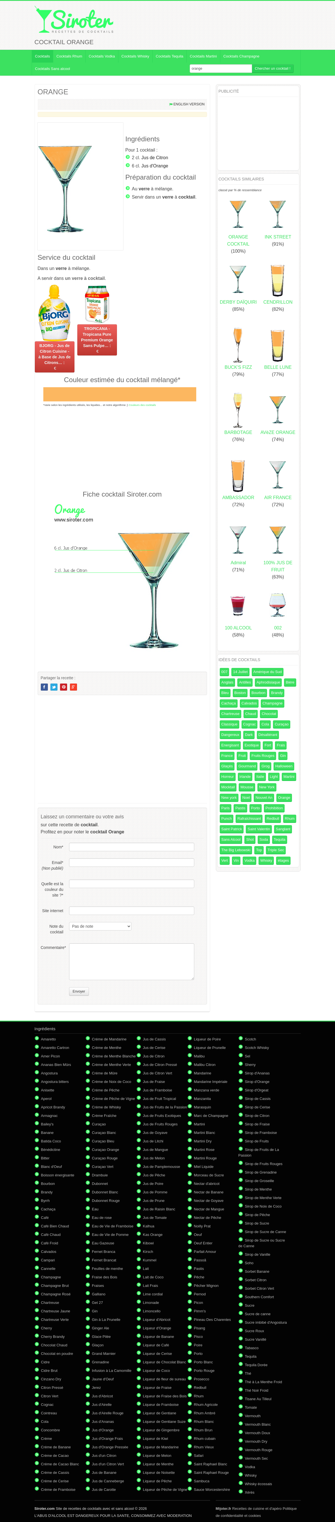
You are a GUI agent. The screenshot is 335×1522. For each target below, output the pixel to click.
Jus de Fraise (154, 1082)
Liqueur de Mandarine (161, 1447)
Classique (229, 724)
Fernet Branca (103, 1251)
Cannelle (48, 1268)
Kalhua (148, 1226)
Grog (265, 766)
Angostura (49, 1073)
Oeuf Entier (203, 1243)
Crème (46, 1438)
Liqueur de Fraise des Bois (165, 1396)
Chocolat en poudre (57, 1353)
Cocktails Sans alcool (52, 69)
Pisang (199, 1328)
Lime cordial (153, 1294)
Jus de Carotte (104, 1489)
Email (52, 865)
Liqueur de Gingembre (161, 1430)
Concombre (50, 1430)
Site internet (52, 910)
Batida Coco (51, 1141)
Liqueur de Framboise (161, 1404)
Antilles (245, 682)
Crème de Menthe (106, 1048)
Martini (289, 776)
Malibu (199, 1056)
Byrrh (45, 1201)
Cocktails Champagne (241, 56)
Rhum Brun (203, 1430)
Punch (226, 818)
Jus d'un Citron (104, 1455)
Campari (48, 1260)
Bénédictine (50, 1150)
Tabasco (252, 1348)
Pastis (240, 808)
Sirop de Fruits (257, 1141)
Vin (236, 860)
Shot (250, 839)
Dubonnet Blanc (105, 1192)
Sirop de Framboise (261, 1133)
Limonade (151, 1302)
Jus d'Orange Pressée (110, 1447)
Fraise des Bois (105, 1277)
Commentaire (52, 947)
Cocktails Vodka (102, 56)
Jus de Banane (104, 1472)
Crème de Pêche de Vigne (113, 1099)
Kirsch (148, 1251)
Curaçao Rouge (105, 1158)
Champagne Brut (55, 1285)
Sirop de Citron (257, 1116)
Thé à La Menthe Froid (263, 1382)
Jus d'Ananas (103, 1421)
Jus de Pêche (154, 1175)
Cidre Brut (49, 1370)
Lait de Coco (153, 1277)
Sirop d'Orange (257, 1082)
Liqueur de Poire (207, 1039)
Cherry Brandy (53, 1336)
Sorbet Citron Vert (259, 1288)
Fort (267, 745)
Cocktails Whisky (135, 56)
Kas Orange (153, 1234)
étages (283, 860)
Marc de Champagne (211, 1116)
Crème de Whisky (106, 1107)
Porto (255, 808)
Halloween (284, 766)
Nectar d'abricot (207, 1184)
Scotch (250, 1039)
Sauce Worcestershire (212, 1489)
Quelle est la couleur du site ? (52, 889)
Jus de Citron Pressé (160, 1065)
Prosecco (201, 1379)
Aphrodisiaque (268, 682)
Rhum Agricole (206, 1404)
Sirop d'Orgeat (256, 1090)
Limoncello (152, 1311)
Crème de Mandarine (109, 1039)
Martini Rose (204, 1150)
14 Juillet (240, 672)
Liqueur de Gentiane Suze (164, 1421)
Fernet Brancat (104, 1260)
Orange (284, 797)
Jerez (96, 1387)
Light (274, 776)
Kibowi (148, 1243)
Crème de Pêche (106, 1090)
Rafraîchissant (249, 818)
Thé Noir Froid (256, 1390)
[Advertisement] (122, 448)
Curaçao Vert (103, 1167)
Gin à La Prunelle (106, 1319)
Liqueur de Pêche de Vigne (165, 1489)
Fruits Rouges (262, 755)
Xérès (250, 1492)
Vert (224, 860)
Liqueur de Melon (157, 1455)
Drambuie (100, 1175)
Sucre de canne (258, 1314)
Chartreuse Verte (55, 1319)
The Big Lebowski (236, 850)
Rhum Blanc (204, 1421)
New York (267, 787)
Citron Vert (49, 1396)
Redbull (272, 818)
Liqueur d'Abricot (156, 1319)
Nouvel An (263, 797)
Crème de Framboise (58, 1489)
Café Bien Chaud (55, 1226)
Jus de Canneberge (108, 1481)
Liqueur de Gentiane (159, 1413)
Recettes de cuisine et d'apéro (249, 1508)
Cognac (249, 724)
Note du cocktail (56, 929)
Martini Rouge (205, 1158)
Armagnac (49, 1116)
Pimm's (200, 1311)
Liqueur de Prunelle (210, 1048)
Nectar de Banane (209, 1192)
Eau (95, 1209)
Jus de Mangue (155, 1150)
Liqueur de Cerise (157, 1353)
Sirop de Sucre (257, 1223)
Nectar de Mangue (209, 1209)
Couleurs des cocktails (142, 404)
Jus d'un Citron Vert (108, 1464)
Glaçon (98, 1345)
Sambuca (202, 1481)
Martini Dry (203, 1141)
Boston (240, 693)
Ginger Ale (100, 1328)
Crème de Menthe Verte (111, 1065)
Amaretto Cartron (55, 1048)
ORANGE (53, 92)
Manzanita (202, 1099)
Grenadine (100, 1362)
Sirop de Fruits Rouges (264, 1164)
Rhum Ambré (204, 1413)
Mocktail (228, 787)
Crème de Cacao (55, 1455)
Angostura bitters (55, 1082)
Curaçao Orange (105, 1150)
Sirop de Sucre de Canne (265, 1232)
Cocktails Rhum (69, 56)
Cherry (46, 1328)
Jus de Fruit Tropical (159, 1099)
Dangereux (230, 735)
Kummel (150, 1260)
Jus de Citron (154, 157)
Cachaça (228, 703)
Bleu (225, 693)
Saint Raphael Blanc (210, 1464)
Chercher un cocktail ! (273, 68)
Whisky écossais (258, 1484)
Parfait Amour (205, 1251)
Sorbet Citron (256, 1280)
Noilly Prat (202, 1226)
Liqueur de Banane (158, 1336)
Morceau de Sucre (209, 1175)
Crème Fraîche (104, 1116)
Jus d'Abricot (102, 1396)
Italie (260, 776)
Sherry (250, 1065)
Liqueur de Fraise (157, 1387)
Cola (265, 724)
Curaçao (282, 724)
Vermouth (253, 1416)
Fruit (242, 755)
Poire (198, 1345)
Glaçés (227, 766)
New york (229, 797)
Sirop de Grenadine (261, 1172)
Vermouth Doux (257, 1433)
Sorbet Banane (257, 1271)
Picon (198, 1302)
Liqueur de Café (156, 1345)
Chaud (250, 714)
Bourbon (258, 693)
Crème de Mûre (105, 1073)
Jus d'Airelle (102, 1404)
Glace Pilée (101, 1336)
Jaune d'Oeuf (103, 1379)
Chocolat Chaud (54, 1345)
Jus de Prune (154, 1201)
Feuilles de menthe (107, 1268)
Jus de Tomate (155, 1218)
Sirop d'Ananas (257, 1073)
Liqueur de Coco (156, 1370)
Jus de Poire (153, 1184)
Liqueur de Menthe (158, 1464)
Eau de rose (102, 1218)
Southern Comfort (259, 1297)
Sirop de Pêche (257, 1215)
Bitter (45, 1158)
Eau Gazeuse (103, 1243)
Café (45, 1218)
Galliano (99, 1294)
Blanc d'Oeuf (51, 1167)
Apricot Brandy (53, 1107)
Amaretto (48, 1039)
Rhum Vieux (204, 1447)
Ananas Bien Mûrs (56, 1065)
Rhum (290, 818)
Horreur (227, 776)
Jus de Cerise (154, 1048)
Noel (246, 797)
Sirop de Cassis (258, 1099)
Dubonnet (100, 1184)
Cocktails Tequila (169, 56)
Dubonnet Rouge (106, 1201)
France (227, 755)
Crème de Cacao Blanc (60, 1464)
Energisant (230, 745)
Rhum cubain (205, 1438)
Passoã (200, 1260)
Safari (199, 1455)
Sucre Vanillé (255, 1339)
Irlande (245, 776)
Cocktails (42, 56)
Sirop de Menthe (258, 1189)
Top (259, 850)
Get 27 (97, 1302)
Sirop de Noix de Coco (263, 1206)
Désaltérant (268, 735)
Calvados (249, 703)
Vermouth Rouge (259, 1450)
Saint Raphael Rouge (211, 1472)
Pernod (200, 1294)
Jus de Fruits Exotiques (162, 1116)
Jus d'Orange (154, 165)
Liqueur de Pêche (157, 1481)
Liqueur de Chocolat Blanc (164, 1362)
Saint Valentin (258, 829)
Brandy (277, 693)
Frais (281, 745)
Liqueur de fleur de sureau (164, 1379)
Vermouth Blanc (258, 1424)
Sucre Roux (254, 1331)
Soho (249, 1263)
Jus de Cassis (154, 1039)
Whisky (266, 860)
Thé (248, 1373)
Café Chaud (51, 1234)
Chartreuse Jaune (55, 1311)
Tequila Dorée (256, 1365)
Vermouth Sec (256, 1458)
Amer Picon (50, 1056)
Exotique (252, 745)
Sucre (250, 1305)
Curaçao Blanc (104, 1133)
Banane (47, 1133)
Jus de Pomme (155, 1192)
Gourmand (247, 766)
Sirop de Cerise (257, 1107)
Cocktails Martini (203, 56)
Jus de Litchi (153, 1141)
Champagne (273, 703)
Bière (290, 682)
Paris (225, 808)
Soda (263, 839)
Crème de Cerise (55, 1481)
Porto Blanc (203, 1362)
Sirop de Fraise (257, 1124)
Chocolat (269, 714)
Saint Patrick (231, 829)
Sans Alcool (231, 839)
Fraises (98, 1285)
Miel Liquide (204, 1167)
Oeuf (198, 1234)
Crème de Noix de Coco (111, 1082)
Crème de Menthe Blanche (114, 1056)
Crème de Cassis (55, 1472)
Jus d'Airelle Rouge (108, 1413)
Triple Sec (276, 850)
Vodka (249, 860)
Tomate (251, 1407)
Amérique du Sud (267, 672)
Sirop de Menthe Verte (263, 1198)
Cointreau (49, 1413)
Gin (283, 755)
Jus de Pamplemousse (161, 1167)
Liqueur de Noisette (159, 1472)
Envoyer (79, 991)
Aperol (46, 1099)
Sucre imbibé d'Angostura (266, 1322)
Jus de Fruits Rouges (160, 1124)
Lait (146, 1268)
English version (188, 104)
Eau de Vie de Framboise (112, 1226)
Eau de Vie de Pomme (110, 1234)
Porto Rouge (204, 1370)
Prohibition (274, 808)
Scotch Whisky (257, 1048)
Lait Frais (150, 1285)
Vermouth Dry (256, 1441)
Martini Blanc (204, 1133)
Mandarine (202, 1073)
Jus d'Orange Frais (107, 1438)
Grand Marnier (104, 1353)
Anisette (47, 1090)
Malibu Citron (205, 1065)
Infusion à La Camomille (111, 1370)
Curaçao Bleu (103, 1141)
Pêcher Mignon (206, 1285)
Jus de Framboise (157, 1090)
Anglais (227, 682)
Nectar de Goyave (209, 1201)
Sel (247, 1056)
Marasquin (202, 1107)
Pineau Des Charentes (212, 1319)
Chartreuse (230, 714)
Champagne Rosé (56, 1294)
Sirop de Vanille (257, 1254)
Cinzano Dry (51, 1379)
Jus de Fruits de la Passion (165, 1107)
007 (224, 672)
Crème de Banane (56, 1447)
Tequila (279, 839)
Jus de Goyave (155, 1133)
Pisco (198, 1336)
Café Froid (49, 1243)
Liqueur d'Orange (157, 1328)
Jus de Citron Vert (157, 1073)
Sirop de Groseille (259, 1181)
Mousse (246, 787)
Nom (58, 847)
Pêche (199, 1277)
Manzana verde (206, 1090)
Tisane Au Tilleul (258, 1399)
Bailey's (47, 1124)
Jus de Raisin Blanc (159, 1209)
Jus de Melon (154, 1158)
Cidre (45, 1362)
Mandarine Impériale (211, 1082)
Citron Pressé (52, 1387)
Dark (249, 735)
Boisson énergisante (57, 1175)
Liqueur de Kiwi (155, 1438)
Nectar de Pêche (207, 1218)
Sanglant (283, 829)
